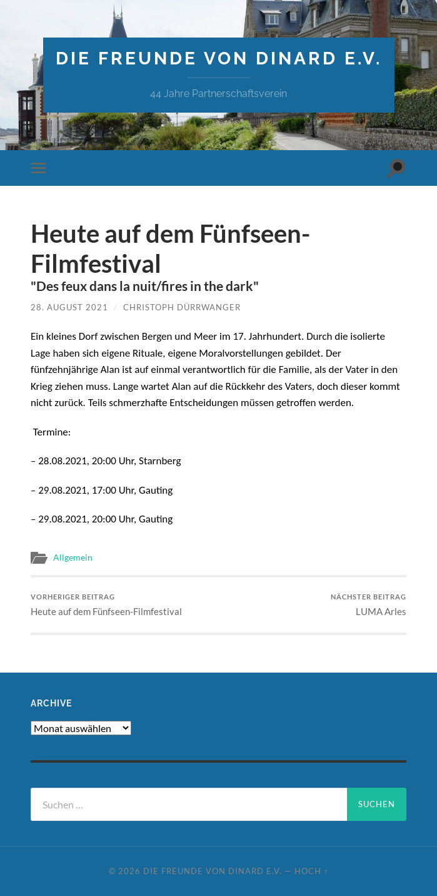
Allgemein (73, 557)
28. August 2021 (69, 307)
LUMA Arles (368, 605)
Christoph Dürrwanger (182, 307)
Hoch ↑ (311, 871)
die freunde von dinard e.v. (219, 58)
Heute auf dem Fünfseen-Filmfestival (106, 605)
